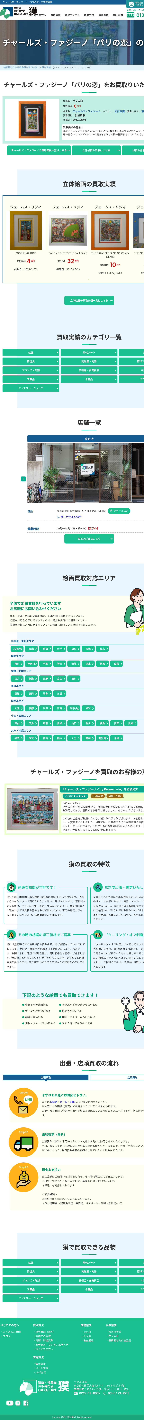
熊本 (59, 738)
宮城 (88, 648)
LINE (72, 1101)
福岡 (17, 738)
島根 (59, 723)
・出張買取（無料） (44, 1331)
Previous (23, 478)
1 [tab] (89, 279)
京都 (31, 708)
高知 (116, 723)
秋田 (45, 648)
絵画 (30, 352)
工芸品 (31, 379)
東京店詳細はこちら (95, 538)
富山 (59, 678)
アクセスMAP (119, 511)
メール (63, 1101)
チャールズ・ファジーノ (86, 111)
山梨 (116, 663)
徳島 (102, 723)
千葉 (45, 663)
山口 (73, 723)
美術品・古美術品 (89, 370)
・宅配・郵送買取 (43, 1340)
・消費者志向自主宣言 (118, 1340)
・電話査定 (39, 1363)
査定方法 (38, 1357)
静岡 (31, 693)
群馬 (102, 663)
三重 (59, 693)
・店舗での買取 (42, 1336)
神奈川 (31, 663)
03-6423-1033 (116, 1393)
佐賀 (31, 738)
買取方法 (38, 1325)
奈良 (59, 708)
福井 (17, 678)
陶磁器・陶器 (89, 361)
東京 (17, 663)
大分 (73, 738)
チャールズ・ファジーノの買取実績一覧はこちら (40, 150)
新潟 (31, 678)
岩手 (59, 648)
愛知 (17, 693)
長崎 (45, 738)
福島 (102, 648)
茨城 (73, 663)
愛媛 (130, 723)
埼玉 (59, 663)
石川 (73, 678)
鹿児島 (102, 738)
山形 (73, 648)
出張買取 (46, 1077)
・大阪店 (86, 1336)
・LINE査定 (39, 1372)
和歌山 (74, 708)
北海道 (17, 648)
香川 (88, 723)
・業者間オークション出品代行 (50, 1344)
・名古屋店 (87, 1340)
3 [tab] (92, 549)
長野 (45, 678)
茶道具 (31, 361)
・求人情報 (112, 1336)
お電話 (53, 1101)
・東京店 (86, 1331)
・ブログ (5, 1336)
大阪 (17, 708)
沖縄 (116, 738)
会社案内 (111, 1325)
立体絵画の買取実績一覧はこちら (91, 300)
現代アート (89, 352)
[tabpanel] (26, 237)
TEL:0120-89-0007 (71, 517)
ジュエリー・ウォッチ (30, 388)
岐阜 (45, 693)
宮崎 (88, 738)
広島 (31, 723)
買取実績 (55, 15)
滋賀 (88, 708)
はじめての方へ (9, 1325)
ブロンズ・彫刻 (31, 370)
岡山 (17, 723)
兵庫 (45, 708)
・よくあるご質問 (10, 1331)
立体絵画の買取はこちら (101, 150)
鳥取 (45, 723)
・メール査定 (40, 1368)
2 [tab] (89, 549)
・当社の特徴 (113, 1331)
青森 (31, 648)
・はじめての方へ (43, 1349)
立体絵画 (120, 111)
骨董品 (89, 379)
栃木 (88, 663)
